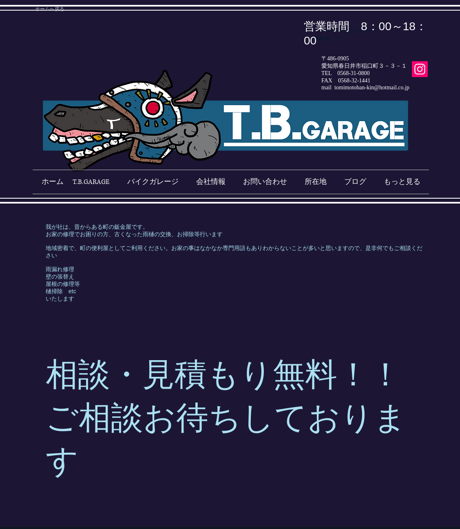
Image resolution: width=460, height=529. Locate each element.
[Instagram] (420, 69)
